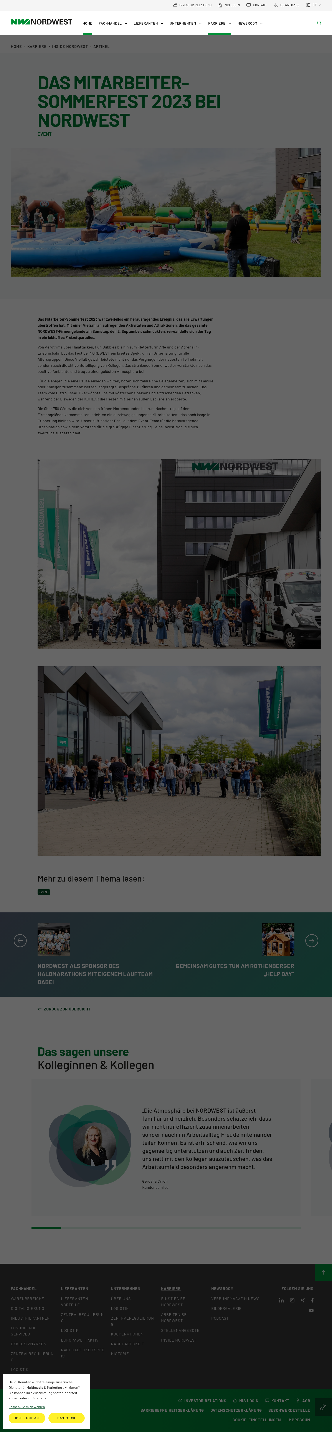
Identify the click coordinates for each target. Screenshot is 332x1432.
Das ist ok (66, 1418)
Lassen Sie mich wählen (27, 1407)
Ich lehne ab (27, 1418)
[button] (113, 23)
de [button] (311, 5)
